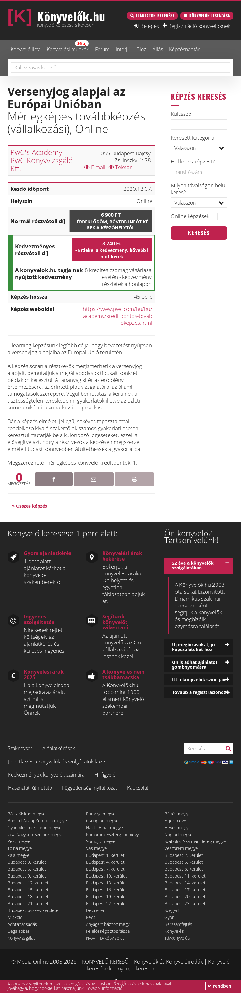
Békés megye (177, 814)
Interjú (123, 49)
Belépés (149, 26)
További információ (104, 988)
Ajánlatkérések (58, 748)
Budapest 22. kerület (106, 903)
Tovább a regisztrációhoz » (201, 692)
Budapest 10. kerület (106, 876)
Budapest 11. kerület (185, 876)
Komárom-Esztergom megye (113, 834)
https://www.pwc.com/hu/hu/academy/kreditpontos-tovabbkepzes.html (117, 315)
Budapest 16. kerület (106, 890)
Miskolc (15, 917)
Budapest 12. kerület (28, 883)
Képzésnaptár (184, 49)
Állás (158, 49)
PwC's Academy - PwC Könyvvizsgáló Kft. (41, 160)
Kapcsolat (137, 787)
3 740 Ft (111, 249)
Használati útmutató (30, 787)
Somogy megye (100, 841)
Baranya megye (100, 814)
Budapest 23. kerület (185, 903)
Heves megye (177, 827)
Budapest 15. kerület (28, 890)
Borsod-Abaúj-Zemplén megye (37, 821)
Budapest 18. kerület (28, 897)
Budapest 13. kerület (106, 883)
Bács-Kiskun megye (27, 814)
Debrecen (95, 910)
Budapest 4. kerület (105, 862)
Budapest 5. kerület (183, 862)
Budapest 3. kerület (27, 862)
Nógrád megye (178, 834)
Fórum (102, 49)
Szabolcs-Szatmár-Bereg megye (195, 841)
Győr (169, 917)
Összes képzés (31, 506)
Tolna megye (20, 848)
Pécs (90, 917)
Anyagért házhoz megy (107, 924)
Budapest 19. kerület (106, 897)
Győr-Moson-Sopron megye (35, 827)
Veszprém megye (181, 848)
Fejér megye (176, 821)
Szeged (171, 910)
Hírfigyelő (104, 774)
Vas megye (96, 848)
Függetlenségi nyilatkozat (89, 787)
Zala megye (18, 855)
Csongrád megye (102, 821)
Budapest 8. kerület (183, 869)
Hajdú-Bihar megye (104, 827)
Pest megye (19, 841)
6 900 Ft (110, 221)
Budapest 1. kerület (105, 855)
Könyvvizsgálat (21, 938)
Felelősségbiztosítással (108, 931)
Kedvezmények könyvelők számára (46, 774)
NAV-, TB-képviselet (105, 938)
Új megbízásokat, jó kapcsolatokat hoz (193, 647)
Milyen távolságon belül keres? (199, 189)
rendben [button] (219, 986)
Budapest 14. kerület (185, 883)
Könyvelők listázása (209, 15)
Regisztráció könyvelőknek (199, 26)
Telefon (121, 167)
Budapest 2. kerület (183, 855)
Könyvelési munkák (68, 46)
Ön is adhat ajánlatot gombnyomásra (194, 664)
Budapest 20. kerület (185, 897)
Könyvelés (174, 931)
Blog (141, 49)
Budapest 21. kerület (28, 903)
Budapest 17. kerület (185, 890)
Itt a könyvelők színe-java (200, 679)
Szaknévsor (20, 748)
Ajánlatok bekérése (155, 15)
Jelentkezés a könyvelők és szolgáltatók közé (56, 761)
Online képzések (190, 216)
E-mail (94, 167)
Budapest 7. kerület (105, 869)
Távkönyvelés (177, 938)
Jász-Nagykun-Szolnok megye (36, 834)
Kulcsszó (181, 113)
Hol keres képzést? (193, 161)
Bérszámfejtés (178, 924)
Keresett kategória (192, 137)
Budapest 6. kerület (27, 869)
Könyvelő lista (25, 49)
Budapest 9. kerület (27, 876)
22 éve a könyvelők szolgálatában (193, 565)
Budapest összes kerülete (33, 910)
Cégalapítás (19, 931)
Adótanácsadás (22, 924)
